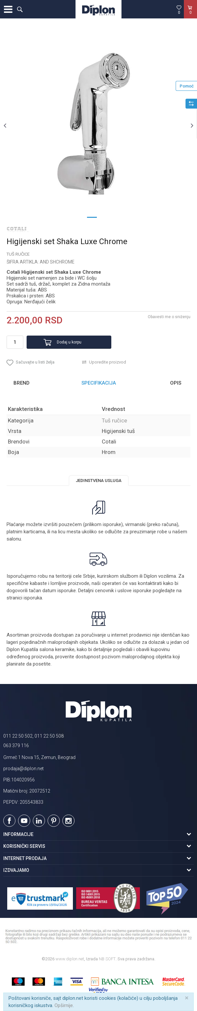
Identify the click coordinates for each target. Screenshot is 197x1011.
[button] (20, 9)
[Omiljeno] (179, 9)
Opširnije (64, 1005)
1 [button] (92, 216)
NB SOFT (107, 958)
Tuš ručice (18, 254)
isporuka (33, 598)
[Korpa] (190, 16)
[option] (98, 125)
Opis (175, 383)
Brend (21, 383)
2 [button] (105, 216)
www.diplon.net (69, 958)
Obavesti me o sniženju (169, 317)
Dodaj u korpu (69, 342)
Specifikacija (98, 383)
